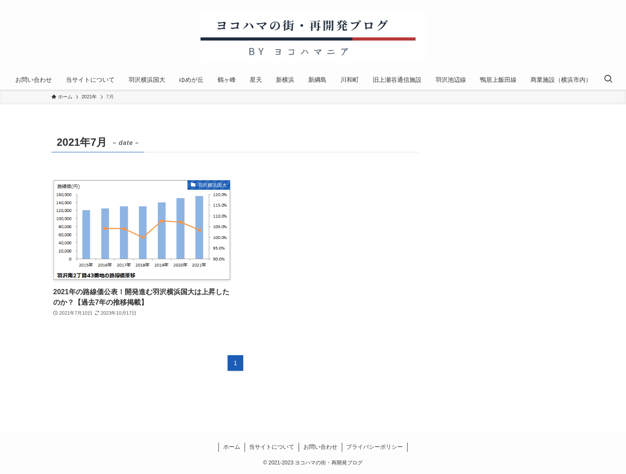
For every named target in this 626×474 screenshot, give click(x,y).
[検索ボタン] (608, 80)
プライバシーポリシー (374, 447)
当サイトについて (271, 447)
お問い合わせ (320, 447)
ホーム (231, 447)
